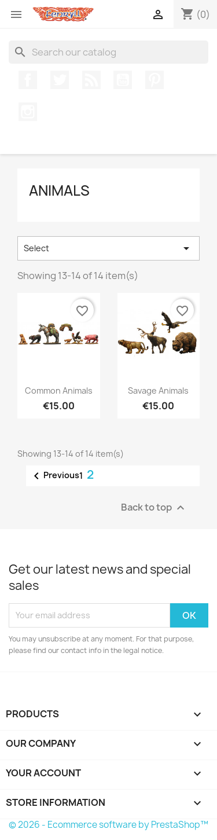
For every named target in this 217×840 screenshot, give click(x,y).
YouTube (122, 80)
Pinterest (154, 80)
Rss (91, 80)
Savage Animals (158, 390)
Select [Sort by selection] (108, 248)
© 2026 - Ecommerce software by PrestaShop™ (108, 825)
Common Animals (59, 390)
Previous (54, 476)
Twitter (59, 80)
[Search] (108, 52)
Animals (59, 190)
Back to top (154, 507)
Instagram (28, 111)
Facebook (28, 80)
